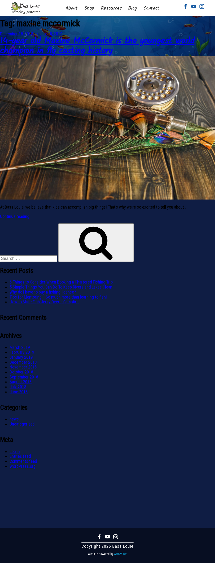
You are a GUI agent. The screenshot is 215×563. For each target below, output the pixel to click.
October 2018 (21, 371)
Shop (89, 8)
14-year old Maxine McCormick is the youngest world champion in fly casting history (97, 46)
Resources (111, 8)
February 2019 (22, 352)
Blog (132, 8)
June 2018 (19, 391)
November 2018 (23, 366)
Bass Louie (25, 8)
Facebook (185, 6)
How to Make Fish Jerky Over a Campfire (44, 301)
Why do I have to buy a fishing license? (43, 292)
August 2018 (21, 381)
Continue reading (14, 216)
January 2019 (21, 357)
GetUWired (120, 554)
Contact (151, 8)
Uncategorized (22, 423)
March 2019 (20, 347)
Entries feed (20, 456)
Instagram (201, 6)
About (71, 8)
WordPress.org (23, 466)
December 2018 (23, 362)
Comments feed (23, 461)
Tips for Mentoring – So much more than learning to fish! (58, 297)
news (14, 418)
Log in (15, 451)
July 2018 (18, 386)
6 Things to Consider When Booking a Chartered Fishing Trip (61, 281)
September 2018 (24, 376)
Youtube (193, 6)
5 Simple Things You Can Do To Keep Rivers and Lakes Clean (61, 286)
